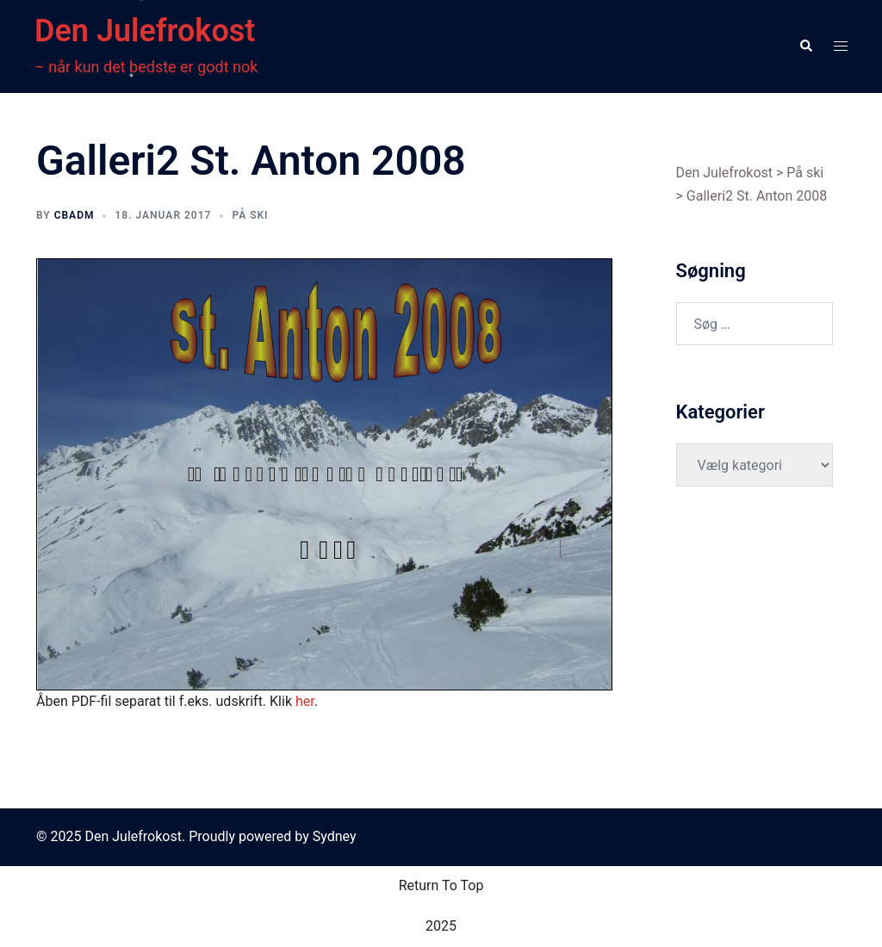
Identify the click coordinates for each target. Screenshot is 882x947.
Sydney (335, 836)
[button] (805, 46)
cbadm (74, 215)
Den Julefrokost (144, 31)
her (304, 701)
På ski (250, 215)
